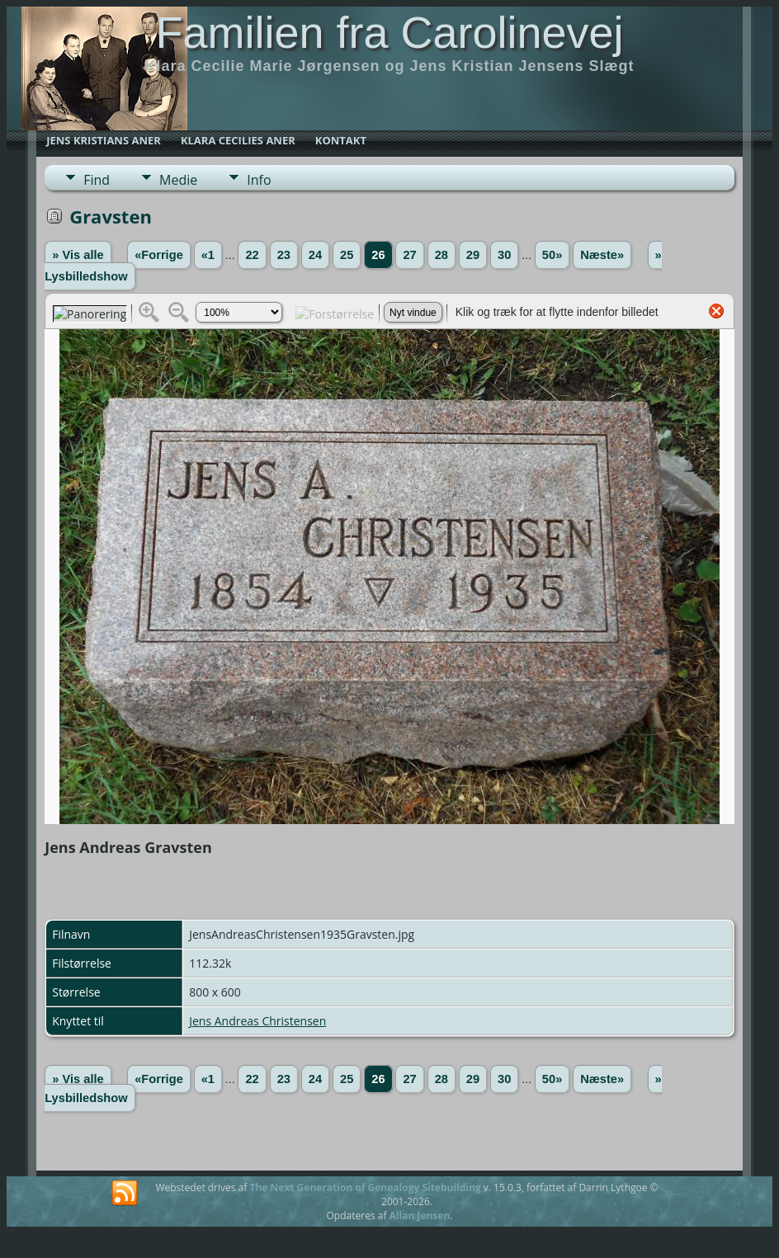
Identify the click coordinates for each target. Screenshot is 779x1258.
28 (441, 254)
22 (251, 254)
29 (472, 254)
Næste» (602, 254)
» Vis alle (77, 254)
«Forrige (159, 254)
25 (346, 254)
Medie (178, 180)
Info (259, 180)
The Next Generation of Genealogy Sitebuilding (364, 1187)
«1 (208, 254)
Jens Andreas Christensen (257, 1021)
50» (552, 254)
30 (504, 254)
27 (409, 254)
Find (96, 180)
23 (283, 254)
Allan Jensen (420, 1216)
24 (315, 254)
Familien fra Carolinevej (389, 32)
